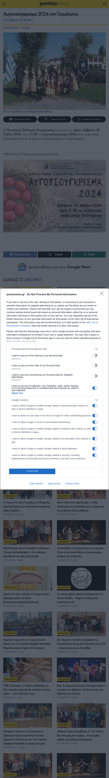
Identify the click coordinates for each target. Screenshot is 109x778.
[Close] (103, 294)
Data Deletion (36, 483)
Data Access (54, 483)
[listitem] (54, 348)
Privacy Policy (72, 483)
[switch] (94, 355)
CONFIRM (33, 471)
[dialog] (54, 389)
